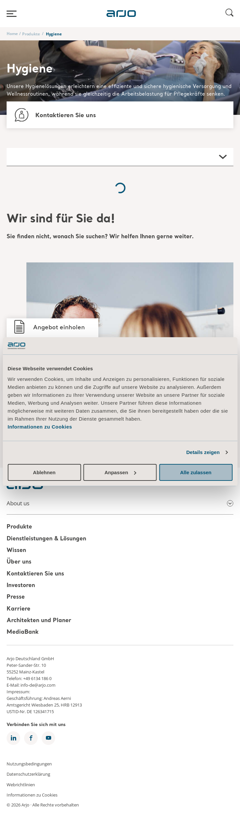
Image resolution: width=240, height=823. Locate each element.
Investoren (21, 585)
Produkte (31, 34)
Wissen (16, 550)
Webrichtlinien (21, 784)
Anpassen (120, 472)
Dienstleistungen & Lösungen (46, 539)
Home (12, 33)
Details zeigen (203, 452)
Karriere (18, 609)
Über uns (19, 562)
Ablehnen (44, 472)
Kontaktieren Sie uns (35, 574)
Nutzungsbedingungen (29, 763)
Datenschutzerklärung (28, 774)
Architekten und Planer (39, 620)
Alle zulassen (195, 472)
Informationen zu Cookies (40, 427)
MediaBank (23, 632)
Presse (16, 597)
